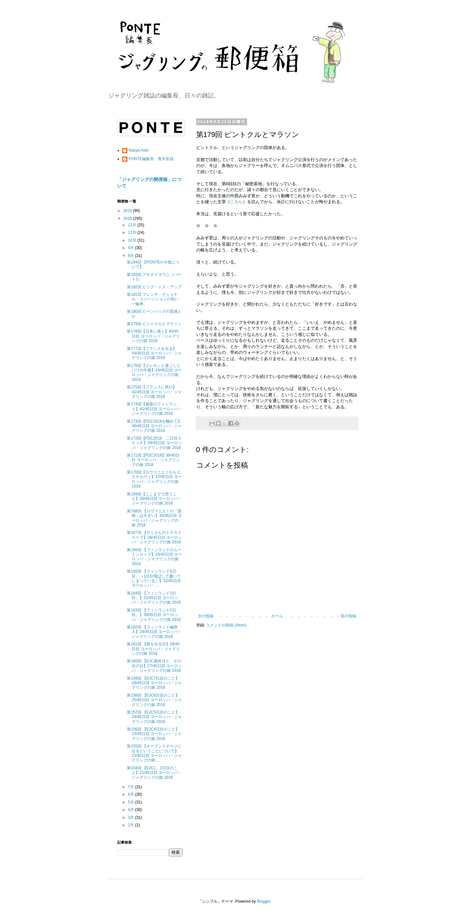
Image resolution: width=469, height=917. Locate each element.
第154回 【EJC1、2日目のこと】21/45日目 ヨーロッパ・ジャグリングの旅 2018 (154, 773)
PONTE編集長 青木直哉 (151, 159)
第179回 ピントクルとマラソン (154, 324)
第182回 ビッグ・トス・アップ (154, 287)
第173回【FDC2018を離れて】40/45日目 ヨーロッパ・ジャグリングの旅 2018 (154, 426)
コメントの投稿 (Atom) (226, 625)
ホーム (277, 616)
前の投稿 (348, 616)
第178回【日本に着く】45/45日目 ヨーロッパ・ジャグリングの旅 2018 (153, 336)
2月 (131, 825)
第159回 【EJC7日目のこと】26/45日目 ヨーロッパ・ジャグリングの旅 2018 (154, 683)
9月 (131, 248)
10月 (132, 240)
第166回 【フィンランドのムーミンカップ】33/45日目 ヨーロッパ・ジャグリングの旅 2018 (154, 557)
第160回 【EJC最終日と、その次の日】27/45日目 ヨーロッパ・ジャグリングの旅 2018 (154, 666)
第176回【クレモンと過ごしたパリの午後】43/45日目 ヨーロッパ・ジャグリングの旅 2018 (154, 372)
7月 (131, 787)
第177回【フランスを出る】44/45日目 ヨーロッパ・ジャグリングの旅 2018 (154, 353)
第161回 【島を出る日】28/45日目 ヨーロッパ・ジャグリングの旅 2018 (153, 649)
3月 (131, 817)
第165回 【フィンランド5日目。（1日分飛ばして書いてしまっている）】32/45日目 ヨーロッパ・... (154, 578)
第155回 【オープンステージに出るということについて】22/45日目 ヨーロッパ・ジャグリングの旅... (154, 753)
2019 (128, 210)
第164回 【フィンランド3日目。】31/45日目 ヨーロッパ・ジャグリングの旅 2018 (154, 598)
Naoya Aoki (139, 150)
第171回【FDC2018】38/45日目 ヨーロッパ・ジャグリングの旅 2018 (153, 460)
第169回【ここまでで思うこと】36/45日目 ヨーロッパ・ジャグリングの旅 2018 (154, 499)
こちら (236, 201)
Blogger (263, 901)
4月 (131, 809)
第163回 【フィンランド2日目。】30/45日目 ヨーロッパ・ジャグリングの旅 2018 (154, 615)
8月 (131, 255)
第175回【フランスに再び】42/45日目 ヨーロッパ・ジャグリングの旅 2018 (154, 392)
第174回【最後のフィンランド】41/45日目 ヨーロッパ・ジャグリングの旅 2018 (154, 409)
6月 (131, 794)
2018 (128, 218)
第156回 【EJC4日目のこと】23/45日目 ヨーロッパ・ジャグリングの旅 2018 (154, 734)
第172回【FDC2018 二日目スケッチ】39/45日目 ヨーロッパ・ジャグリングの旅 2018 (154, 443)
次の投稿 (205, 616)
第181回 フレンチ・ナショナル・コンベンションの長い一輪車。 (153, 299)
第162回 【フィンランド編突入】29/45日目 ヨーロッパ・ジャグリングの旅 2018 (154, 632)
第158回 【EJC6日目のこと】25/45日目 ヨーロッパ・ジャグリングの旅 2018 (154, 700)
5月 (131, 802)
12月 (132, 225)
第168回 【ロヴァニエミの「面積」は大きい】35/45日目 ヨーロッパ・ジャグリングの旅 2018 (154, 518)
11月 (132, 232)
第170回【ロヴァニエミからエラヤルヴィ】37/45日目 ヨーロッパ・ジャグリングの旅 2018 (154, 479)
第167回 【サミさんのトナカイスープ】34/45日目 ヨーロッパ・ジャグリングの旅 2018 (154, 537)
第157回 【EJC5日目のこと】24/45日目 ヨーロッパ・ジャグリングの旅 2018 (154, 717)
